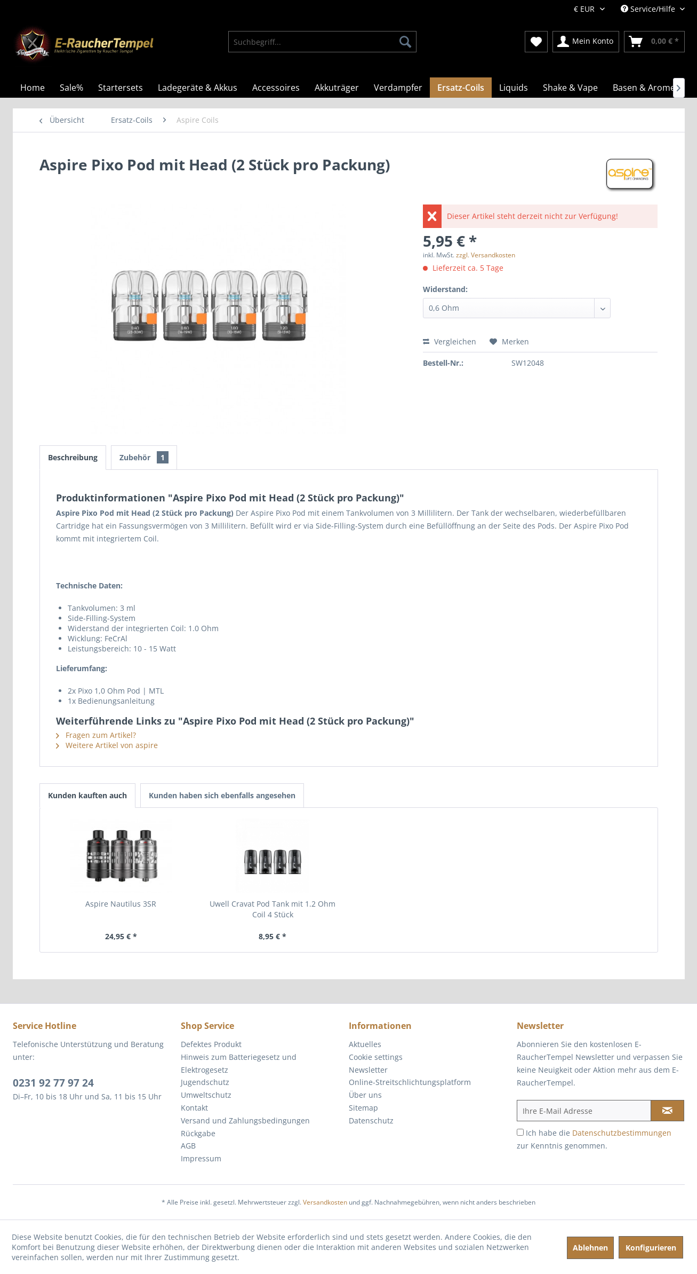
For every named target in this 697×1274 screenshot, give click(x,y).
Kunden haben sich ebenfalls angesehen (222, 795)
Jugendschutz (205, 1082)
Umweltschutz (206, 1095)
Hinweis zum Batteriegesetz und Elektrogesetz (239, 1063)
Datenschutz (371, 1120)
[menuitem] (322, 41)
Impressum (201, 1158)
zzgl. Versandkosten (485, 254)
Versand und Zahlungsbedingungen (245, 1120)
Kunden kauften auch (87, 795)
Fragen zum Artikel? (96, 735)
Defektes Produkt (211, 1044)
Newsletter (368, 1070)
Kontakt (194, 1108)
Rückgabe (198, 1133)
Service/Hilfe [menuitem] (649, 9)
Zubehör (144, 457)
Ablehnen (590, 1247)
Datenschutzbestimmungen (621, 1133)
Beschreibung (73, 457)
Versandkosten (325, 1202)
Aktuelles (365, 1044)
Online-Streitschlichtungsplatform (410, 1082)
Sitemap (363, 1108)
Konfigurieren (651, 1247)
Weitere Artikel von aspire (107, 745)
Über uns (365, 1095)
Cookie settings (376, 1057)
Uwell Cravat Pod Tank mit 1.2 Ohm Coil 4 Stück (272, 909)
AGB (188, 1146)
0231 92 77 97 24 (53, 1083)
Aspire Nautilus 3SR (120, 904)
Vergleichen (449, 341)
